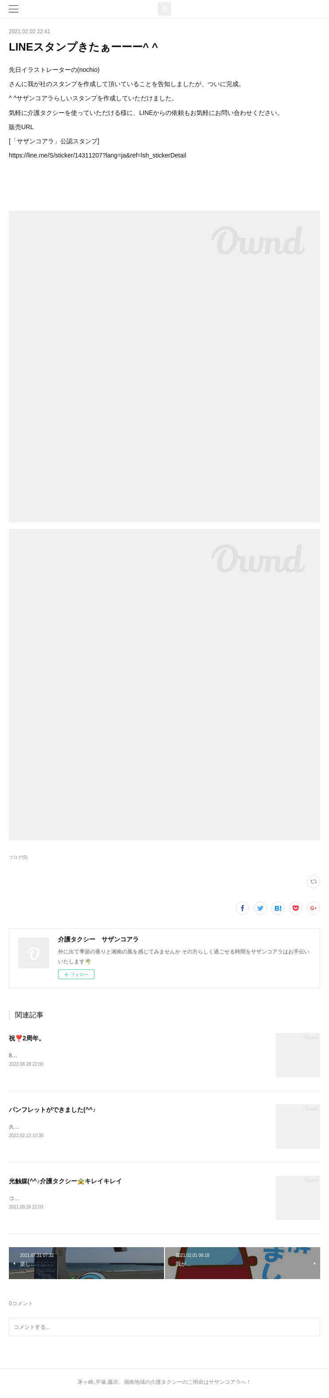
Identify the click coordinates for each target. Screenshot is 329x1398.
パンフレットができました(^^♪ (52, 1110)
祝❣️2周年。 (27, 1038)
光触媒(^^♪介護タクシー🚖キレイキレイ (65, 1182)
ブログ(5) (18, 857)
